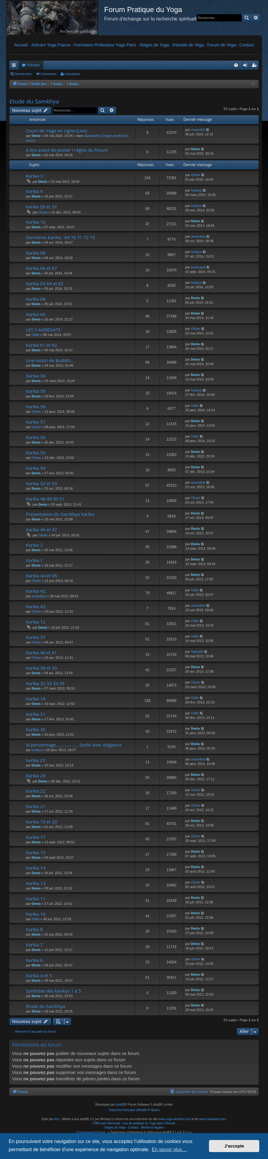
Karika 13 (35, 883)
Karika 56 (35, 437)
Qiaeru (155, 1110)
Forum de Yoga (221, 45)
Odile (35, 334)
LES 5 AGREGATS (43, 330)
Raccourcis (15, 66)
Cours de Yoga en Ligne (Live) (56, 131)
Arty (57, 1119)
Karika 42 (35, 591)
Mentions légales (152, 1127)
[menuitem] (236, 65)
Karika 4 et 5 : (40, 975)
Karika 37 (35, 637)
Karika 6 (34, 960)
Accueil (21, 45)
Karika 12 (35, 622)
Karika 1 (34, 560)
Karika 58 (35, 406)
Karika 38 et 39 (41, 668)
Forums (33, 65)
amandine (198, 236)
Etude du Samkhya (34, 101)
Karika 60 (35, 314)
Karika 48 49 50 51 (45, 499)
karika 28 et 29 (41, 207)
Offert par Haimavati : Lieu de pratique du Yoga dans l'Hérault (134, 1123)
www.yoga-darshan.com (174, 1119)
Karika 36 (35, 376)
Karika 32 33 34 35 (45, 683)
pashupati (198, 267)
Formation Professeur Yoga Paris (105, 45)
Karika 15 (35, 852)
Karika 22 (35, 791)
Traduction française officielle (127, 1110)
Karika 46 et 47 (41, 529)
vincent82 (198, 129)
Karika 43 (35, 606)
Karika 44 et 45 (41, 576)
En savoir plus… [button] (169, 1149)
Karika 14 (35, 868)
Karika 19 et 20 (41, 822)
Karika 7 (34, 945)
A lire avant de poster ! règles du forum (67, 150)
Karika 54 (35, 468)
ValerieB (197, 651)
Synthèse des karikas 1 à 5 (53, 991)
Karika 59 (35, 391)
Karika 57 (35, 422)
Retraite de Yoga (188, 45)
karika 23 (35, 760)
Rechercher (23, 74)
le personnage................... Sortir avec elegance (74, 745)
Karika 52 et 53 (41, 483)
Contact (246, 45)
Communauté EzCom (90, 1132)
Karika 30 (35, 729)
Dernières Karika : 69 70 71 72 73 (60, 237)
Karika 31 (35, 714)
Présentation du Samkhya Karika (60, 514)
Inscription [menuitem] (255, 66)
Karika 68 (35, 253)
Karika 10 (35, 914)
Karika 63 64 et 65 (44, 283)
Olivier (195, 175)
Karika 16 (35, 222)
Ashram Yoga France (51, 45)
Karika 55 (35, 453)
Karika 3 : (35, 176)
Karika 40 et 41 (41, 652)
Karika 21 (35, 806)
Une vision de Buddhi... (50, 360)
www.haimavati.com (212, 1119)
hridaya (196, 190)
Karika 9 (34, 191)
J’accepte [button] (234, 1146)
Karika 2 (34, 545)
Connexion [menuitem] (246, 66)
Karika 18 (35, 699)
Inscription (72, 74)
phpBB (120, 1104)
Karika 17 (35, 837)
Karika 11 (35, 898)
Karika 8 (34, 929)
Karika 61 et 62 (41, 345)
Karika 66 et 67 (41, 268)
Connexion (49, 74)
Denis (36, 135)
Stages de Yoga (154, 45)
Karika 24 (35, 775)
